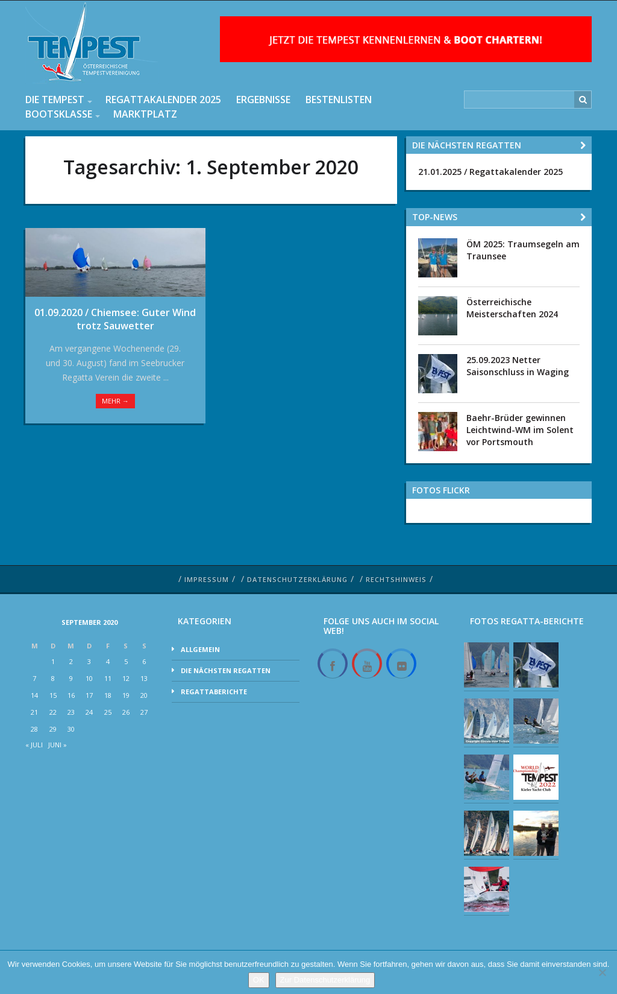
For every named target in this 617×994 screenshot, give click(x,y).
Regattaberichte (214, 691)
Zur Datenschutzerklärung (325, 979)
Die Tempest (54, 99)
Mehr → (115, 400)
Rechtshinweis (396, 579)
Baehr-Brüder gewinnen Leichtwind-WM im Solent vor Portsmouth (520, 430)
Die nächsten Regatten (226, 670)
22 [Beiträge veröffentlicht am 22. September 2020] (53, 712)
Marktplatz (145, 114)
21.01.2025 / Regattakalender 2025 (490, 171)
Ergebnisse (263, 99)
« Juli (34, 744)
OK (259, 979)
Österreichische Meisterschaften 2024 (512, 308)
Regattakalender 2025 (163, 99)
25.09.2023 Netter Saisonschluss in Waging (517, 366)
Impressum (206, 579)
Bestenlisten (338, 99)
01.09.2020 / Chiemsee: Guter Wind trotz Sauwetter (115, 319)
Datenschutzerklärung (297, 579)
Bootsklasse (58, 114)
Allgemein (200, 649)
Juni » (57, 744)
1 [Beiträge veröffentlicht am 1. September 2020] (53, 661)
